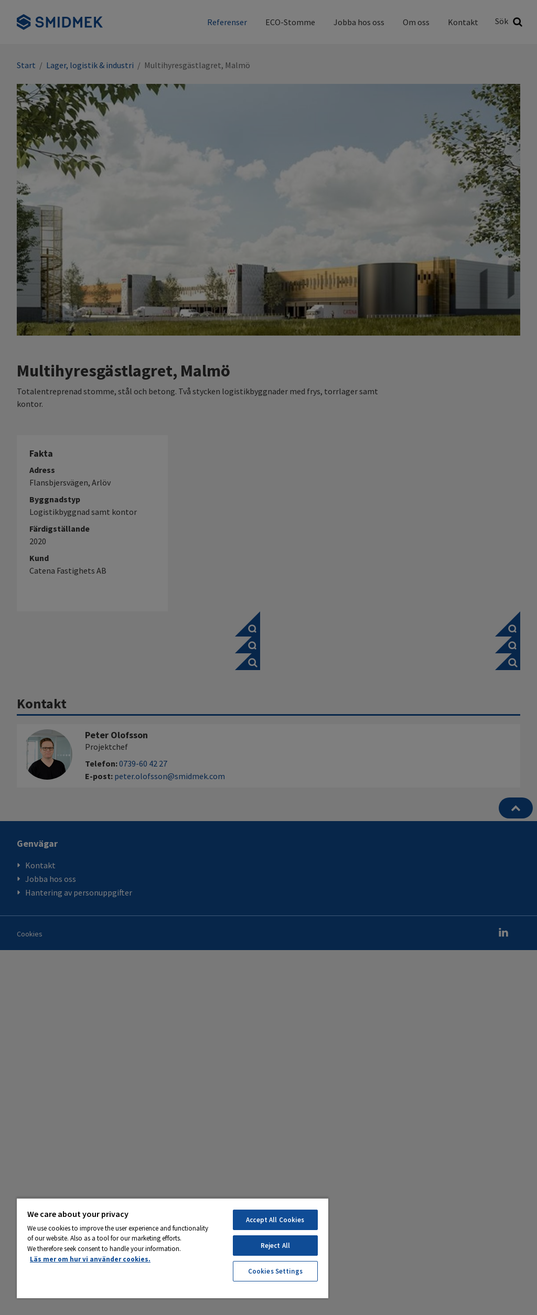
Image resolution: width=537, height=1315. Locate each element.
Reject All (275, 1245)
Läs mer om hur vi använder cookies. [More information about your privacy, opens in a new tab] (90, 1259)
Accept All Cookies (275, 1219)
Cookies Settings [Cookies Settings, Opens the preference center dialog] (275, 1271)
